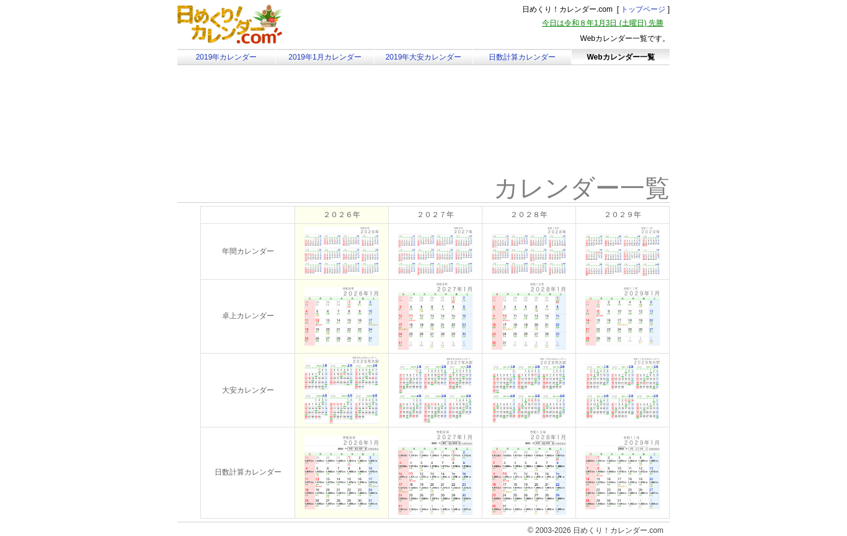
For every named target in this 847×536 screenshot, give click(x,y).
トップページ (643, 9)
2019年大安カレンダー (424, 57)
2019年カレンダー (226, 57)
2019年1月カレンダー (324, 57)
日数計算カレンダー (522, 57)
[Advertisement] (282, 133)
